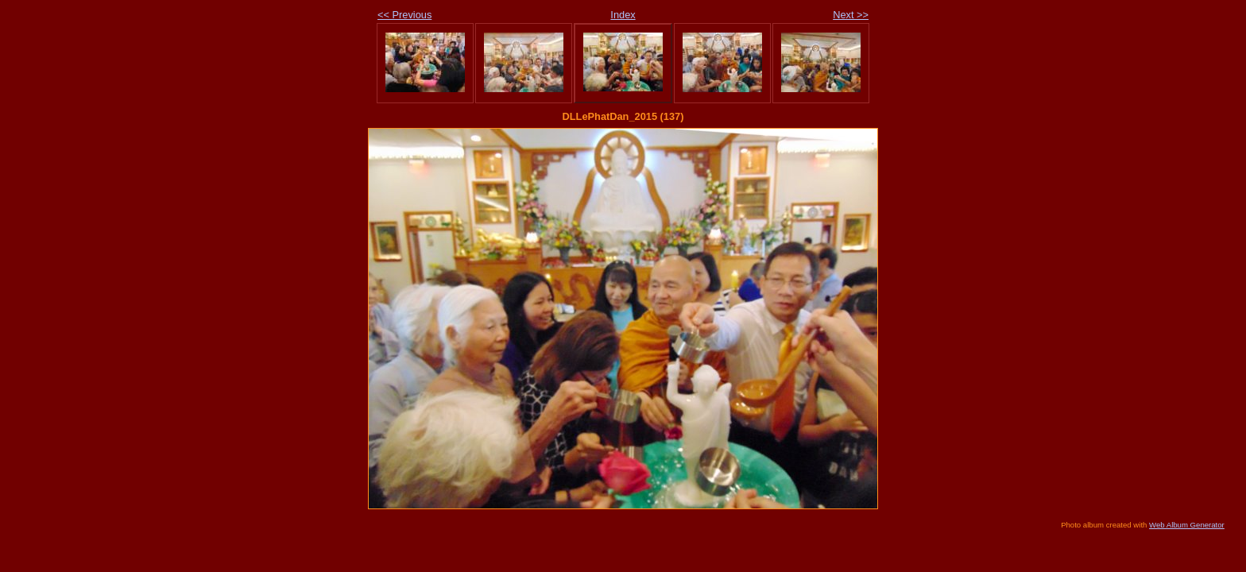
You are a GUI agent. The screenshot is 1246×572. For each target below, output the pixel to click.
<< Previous (404, 15)
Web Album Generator (1187, 524)
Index (622, 15)
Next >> (851, 15)
